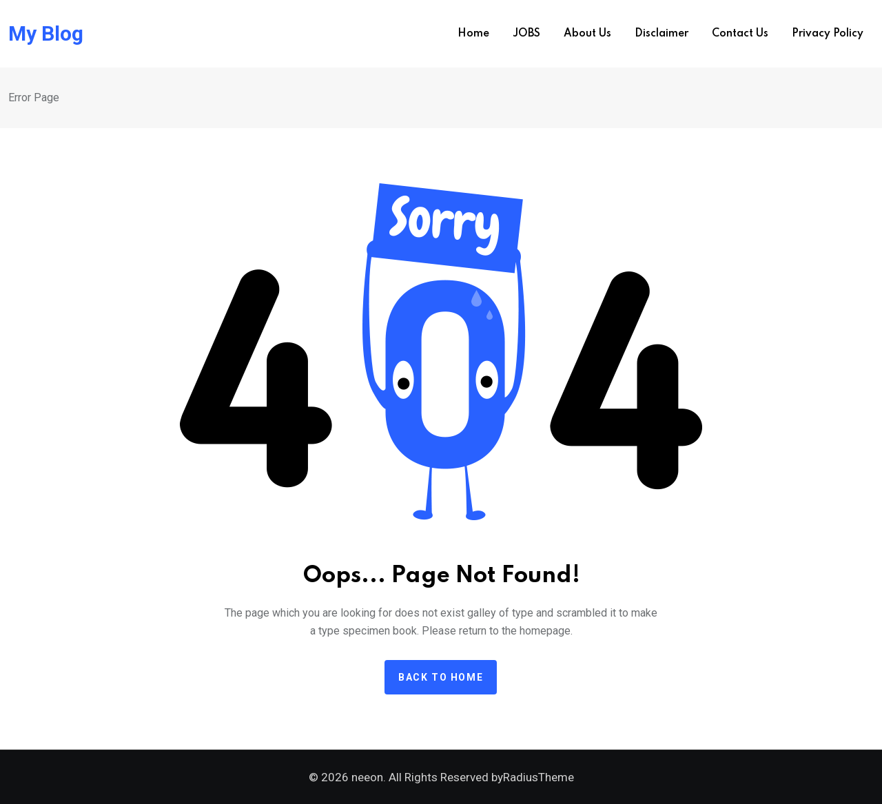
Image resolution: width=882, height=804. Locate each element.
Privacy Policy (827, 33)
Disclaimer (661, 33)
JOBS (526, 33)
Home (473, 33)
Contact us (740, 33)
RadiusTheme (538, 777)
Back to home (440, 677)
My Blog (45, 33)
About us (587, 33)
